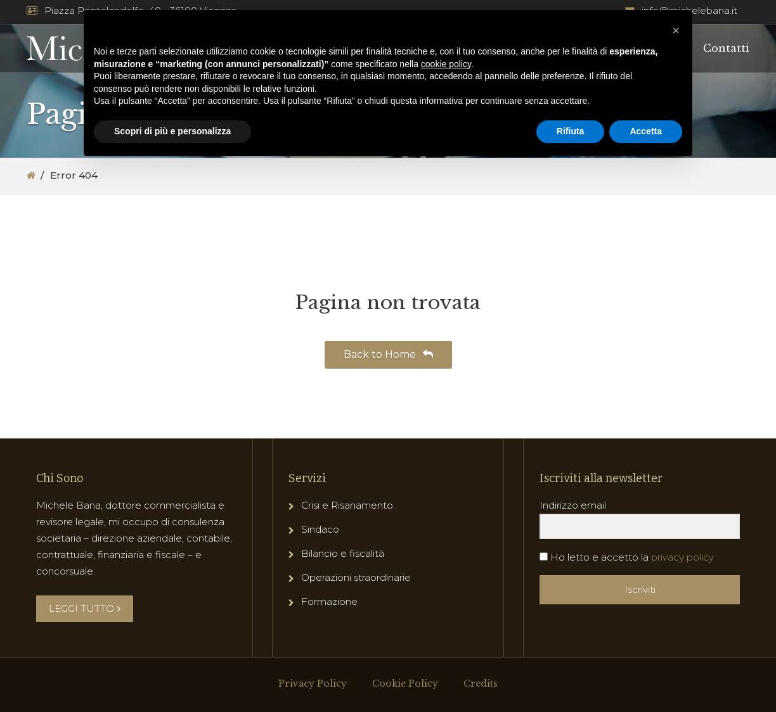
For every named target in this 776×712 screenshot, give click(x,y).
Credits (480, 683)
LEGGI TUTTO (84, 608)
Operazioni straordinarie (356, 577)
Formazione (329, 601)
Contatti (726, 48)
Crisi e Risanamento (347, 505)
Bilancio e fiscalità (342, 553)
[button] (676, 30)
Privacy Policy (312, 683)
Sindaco (320, 529)
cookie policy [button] (446, 64)
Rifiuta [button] (571, 131)
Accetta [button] (646, 131)
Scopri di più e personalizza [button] (172, 131)
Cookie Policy (405, 683)
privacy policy (682, 557)
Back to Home (388, 354)
